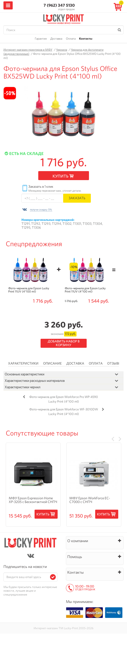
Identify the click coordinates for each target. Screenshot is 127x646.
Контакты (85, 39)
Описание (52, 363)
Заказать (77, 198)
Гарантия (41, 39)
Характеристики (23, 363)
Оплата (71, 39)
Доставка (56, 39)
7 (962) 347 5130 (59, 5)
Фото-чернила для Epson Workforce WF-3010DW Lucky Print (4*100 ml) (63, 411)
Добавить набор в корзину (64, 343)
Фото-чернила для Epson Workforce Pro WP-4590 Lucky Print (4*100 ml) (63, 399)
